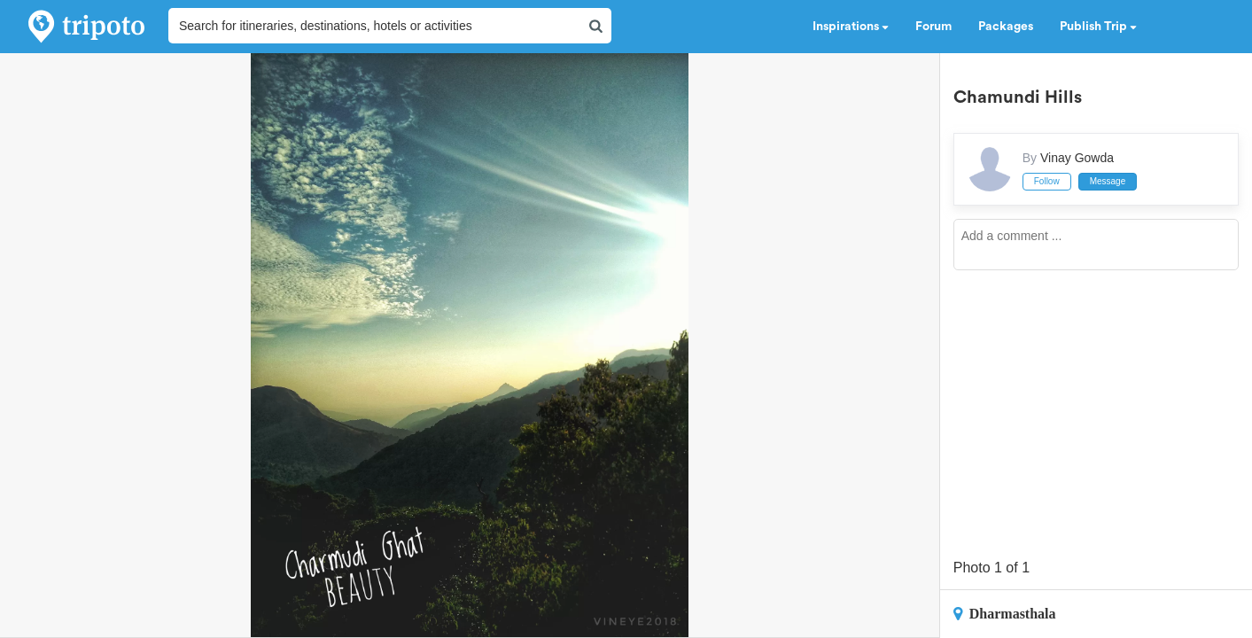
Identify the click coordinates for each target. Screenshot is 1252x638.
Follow (1047, 181)
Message (1108, 181)
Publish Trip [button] (1098, 26)
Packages (1005, 26)
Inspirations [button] (851, 26)
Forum (933, 26)
